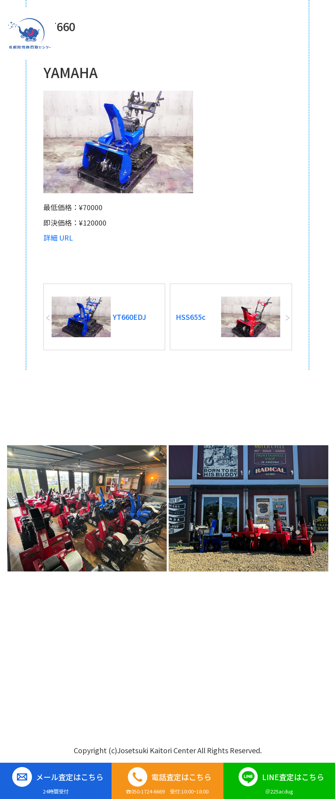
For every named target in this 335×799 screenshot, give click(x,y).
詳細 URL (58, 237)
